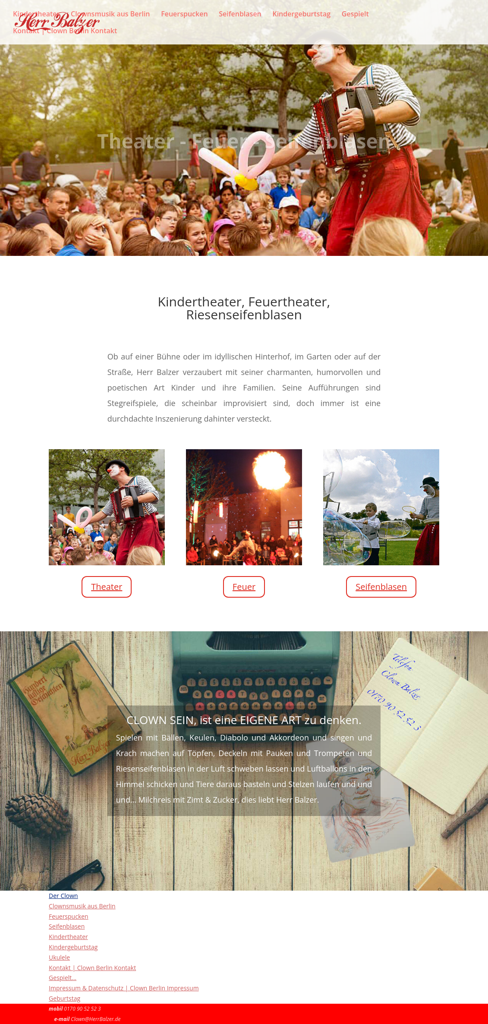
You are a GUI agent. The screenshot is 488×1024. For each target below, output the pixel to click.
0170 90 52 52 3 (82, 1008)
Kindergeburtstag (301, 15)
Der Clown (63, 896)
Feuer (244, 586)
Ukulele (59, 957)
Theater (106, 586)
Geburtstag (64, 998)
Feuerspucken (184, 15)
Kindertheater (36, 15)
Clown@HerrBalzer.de (95, 1019)
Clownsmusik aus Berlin (110, 15)
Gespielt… (62, 978)
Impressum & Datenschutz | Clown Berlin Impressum (124, 988)
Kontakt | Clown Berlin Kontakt (65, 31)
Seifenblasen (240, 15)
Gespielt (355, 15)
